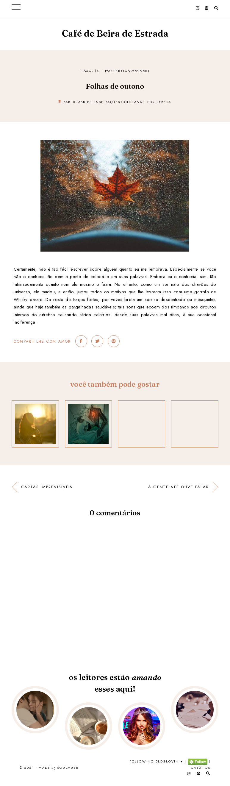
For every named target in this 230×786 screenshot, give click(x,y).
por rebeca (159, 101)
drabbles (82, 101)
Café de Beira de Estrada (115, 33)
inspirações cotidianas (119, 101)
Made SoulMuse (58, 768)
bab (67, 101)
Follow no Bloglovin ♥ (156, 761)
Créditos (201, 767)
